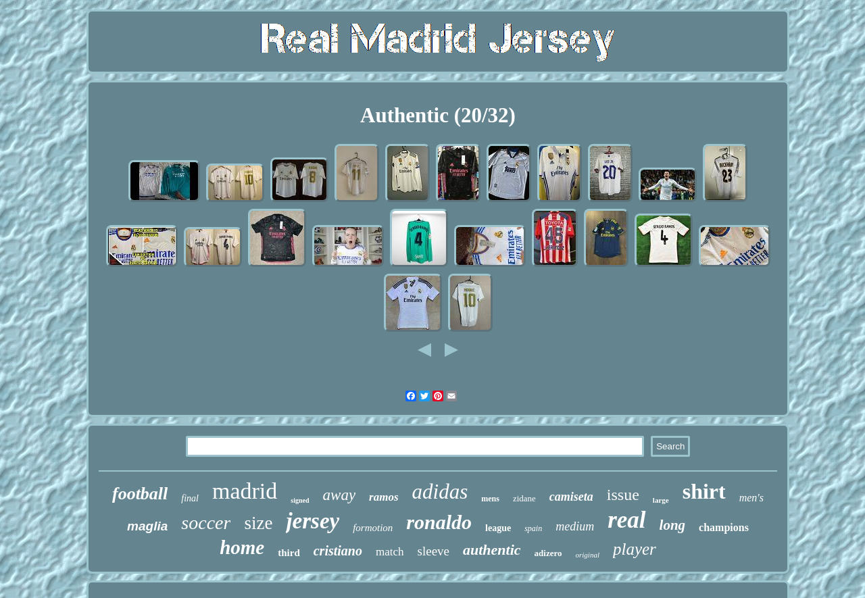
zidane (524, 498)
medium (574, 526)
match (390, 551)
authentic (492, 549)
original (587, 555)
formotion (373, 527)
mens (490, 498)
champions (724, 527)
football (140, 493)
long (673, 525)
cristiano (338, 550)
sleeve (433, 551)
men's (751, 497)
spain (533, 528)
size (258, 523)
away (339, 495)
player (634, 549)
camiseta (571, 496)
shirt (704, 491)
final (190, 498)
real (626, 520)
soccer (205, 522)
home (242, 547)
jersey (312, 521)
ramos (383, 497)
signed (300, 500)
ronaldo (439, 522)
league (498, 528)
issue (623, 494)
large (661, 500)
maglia (147, 526)
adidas (440, 491)
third (289, 552)
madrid (244, 490)
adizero (548, 553)
